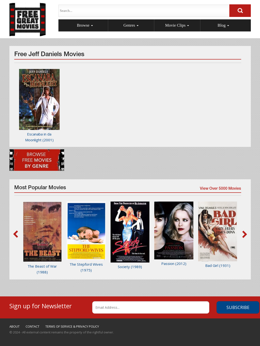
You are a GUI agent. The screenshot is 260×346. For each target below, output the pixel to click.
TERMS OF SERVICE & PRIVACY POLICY (72, 326)
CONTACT (32, 326)
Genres (130, 25)
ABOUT (14, 326)
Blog (223, 25)
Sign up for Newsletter (40, 305)
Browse (85, 25)
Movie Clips (177, 25)
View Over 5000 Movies (220, 189)
